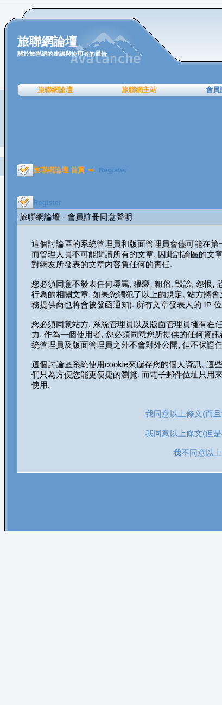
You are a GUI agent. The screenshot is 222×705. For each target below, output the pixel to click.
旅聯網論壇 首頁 (59, 170)
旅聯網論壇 (55, 90)
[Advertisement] (114, 130)
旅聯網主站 (139, 90)
